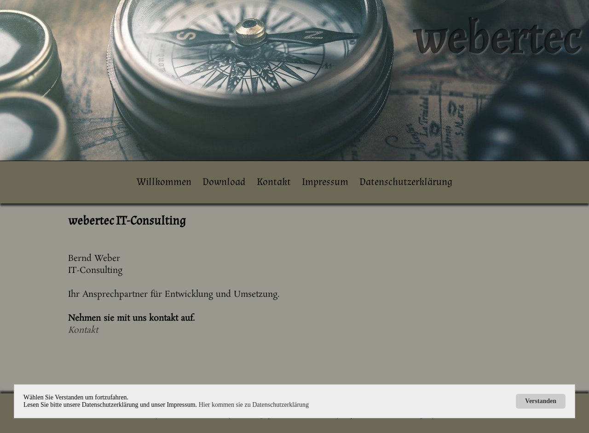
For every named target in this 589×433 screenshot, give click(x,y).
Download (223, 182)
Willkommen (164, 182)
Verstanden (540, 401)
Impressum (325, 182)
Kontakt (274, 182)
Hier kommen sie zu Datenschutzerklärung (254, 404)
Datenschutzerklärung (405, 182)
